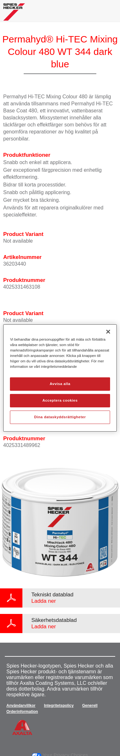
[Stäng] (108, 332)
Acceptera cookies (59, 400)
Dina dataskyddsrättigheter (60, 417)
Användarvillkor (21, 705)
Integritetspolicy (59, 705)
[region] (60, 378)
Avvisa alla (60, 384)
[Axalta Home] (14, 14)
